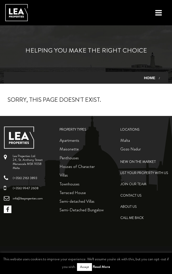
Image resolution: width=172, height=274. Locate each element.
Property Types (73, 129)
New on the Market (138, 161)
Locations (130, 129)
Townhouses (70, 184)
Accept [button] (84, 267)
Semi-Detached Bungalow (82, 210)
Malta (125, 140)
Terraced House (73, 193)
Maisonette (69, 149)
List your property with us (144, 172)
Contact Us (131, 195)
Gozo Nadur (130, 149)
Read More (101, 266)
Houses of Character (77, 166)
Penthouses (69, 158)
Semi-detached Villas (77, 201)
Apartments (69, 140)
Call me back (132, 217)
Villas (64, 175)
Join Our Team (133, 184)
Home (149, 78)
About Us (128, 206)
